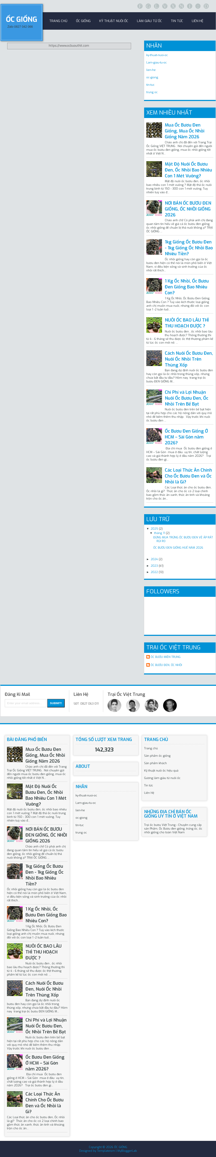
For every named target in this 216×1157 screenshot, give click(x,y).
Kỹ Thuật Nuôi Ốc (113, 21)
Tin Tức (177, 21)
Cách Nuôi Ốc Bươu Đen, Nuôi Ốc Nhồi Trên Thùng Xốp (189, 359)
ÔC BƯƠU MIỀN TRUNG (166, 657)
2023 (154, 566)
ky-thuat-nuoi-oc (157, 55)
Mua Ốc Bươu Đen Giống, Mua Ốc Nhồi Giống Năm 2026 (184, 131)
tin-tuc (150, 85)
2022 (154, 572)
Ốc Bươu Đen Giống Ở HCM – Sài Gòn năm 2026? (186, 437)
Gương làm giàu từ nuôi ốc (162, 778)
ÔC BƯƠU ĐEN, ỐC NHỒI (166, 665)
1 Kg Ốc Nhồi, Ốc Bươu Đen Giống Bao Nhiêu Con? (187, 287)
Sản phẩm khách (155, 763)
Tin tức (148, 785)
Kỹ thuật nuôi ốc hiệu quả (161, 770)
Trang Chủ (58, 21)
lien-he (151, 70)
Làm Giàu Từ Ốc (149, 21)
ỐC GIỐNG (21, 19)
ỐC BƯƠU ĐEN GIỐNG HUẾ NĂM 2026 (178, 547)
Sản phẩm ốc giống (157, 756)
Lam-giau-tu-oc (156, 62)
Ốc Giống (83, 21)
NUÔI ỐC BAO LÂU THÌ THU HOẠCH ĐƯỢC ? (187, 323)
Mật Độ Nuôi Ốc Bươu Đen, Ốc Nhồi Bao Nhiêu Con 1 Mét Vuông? (188, 170)
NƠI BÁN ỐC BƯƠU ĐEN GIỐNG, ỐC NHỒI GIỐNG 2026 (188, 209)
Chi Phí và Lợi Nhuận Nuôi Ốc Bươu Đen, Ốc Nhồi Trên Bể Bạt (186, 398)
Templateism (106, 1151)
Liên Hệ (197, 21)
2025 (154, 529)
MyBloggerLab (127, 1151)
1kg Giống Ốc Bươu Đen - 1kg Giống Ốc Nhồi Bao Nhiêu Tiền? (189, 248)
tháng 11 (159, 533)
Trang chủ (151, 748)
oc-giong (152, 77)
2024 (154, 559)
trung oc (152, 92)
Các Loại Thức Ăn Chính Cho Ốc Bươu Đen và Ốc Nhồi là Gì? (188, 476)
